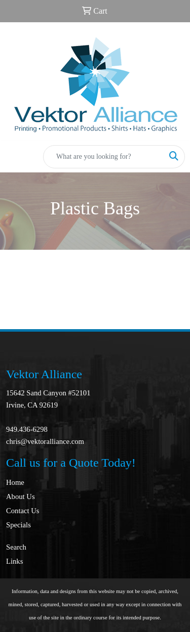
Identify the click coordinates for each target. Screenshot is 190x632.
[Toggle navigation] (15, 157)
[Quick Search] (103, 156)
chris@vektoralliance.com (45, 441)
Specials (18, 525)
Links (14, 561)
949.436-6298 (27, 429)
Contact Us (23, 511)
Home (15, 482)
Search (16, 547)
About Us (20, 496)
